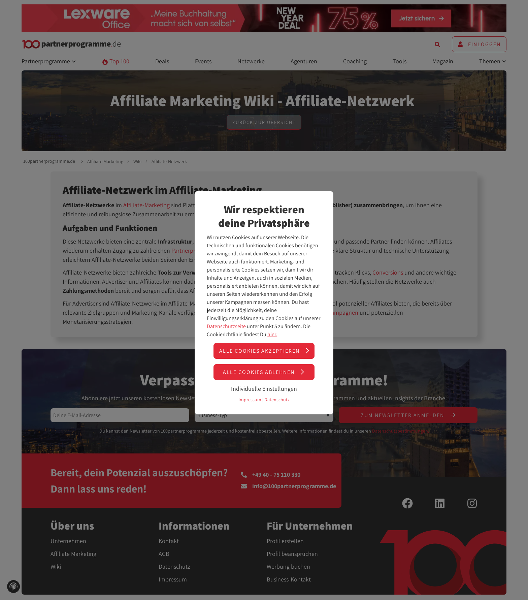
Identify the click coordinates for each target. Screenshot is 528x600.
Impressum (249, 400)
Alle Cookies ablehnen (264, 372)
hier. (272, 334)
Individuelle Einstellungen (264, 388)
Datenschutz (277, 400)
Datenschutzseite (226, 326)
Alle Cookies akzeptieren (264, 350)
